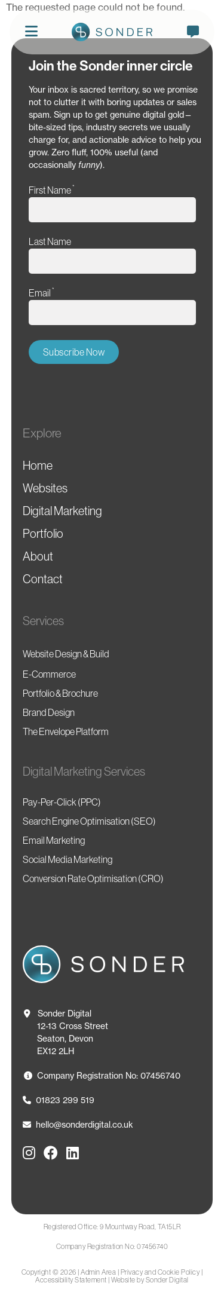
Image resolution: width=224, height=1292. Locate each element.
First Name (52, 189)
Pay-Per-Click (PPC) (62, 802)
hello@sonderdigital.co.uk (78, 1124)
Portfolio (43, 533)
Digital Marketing (62, 511)
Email (41, 292)
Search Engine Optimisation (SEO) (89, 821)
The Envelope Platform (66, 731)
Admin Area (98, 1272)
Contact (43, 579)
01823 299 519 (58, 1100)
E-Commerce (49, 674)
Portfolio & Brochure (60, 693)
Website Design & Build (66, 653)
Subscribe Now (74, 352)
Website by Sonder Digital (150, 1280)
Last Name (50, 241)
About (38, 556)
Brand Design (49, 712)
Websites (45, 488)
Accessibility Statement (71, 1280)
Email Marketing (54, 840)
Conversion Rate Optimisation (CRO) (93, 878)
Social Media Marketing (67, 859)
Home (38, 465)
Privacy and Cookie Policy (160, 1272)
